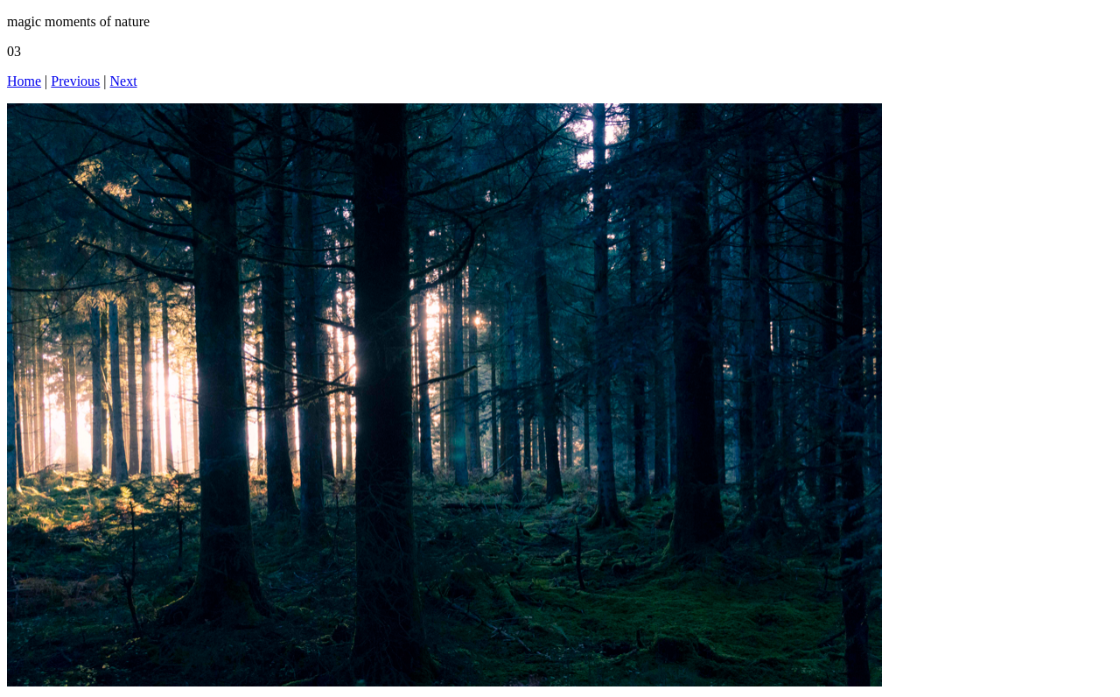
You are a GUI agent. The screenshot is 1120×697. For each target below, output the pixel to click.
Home (24, 81)
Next (123, 81)
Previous (75, 81)
